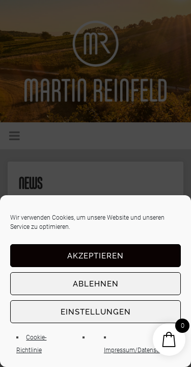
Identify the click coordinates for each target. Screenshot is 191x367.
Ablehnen (96, 284)
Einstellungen (96, 312)
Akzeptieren (95, 255)
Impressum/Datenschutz (138, 350)
